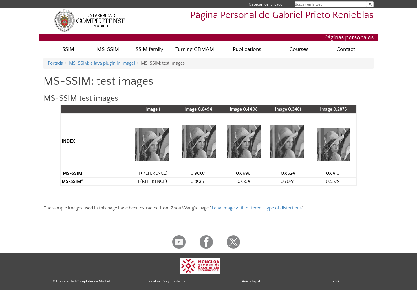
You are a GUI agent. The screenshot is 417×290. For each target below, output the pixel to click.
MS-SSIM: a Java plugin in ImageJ (102, 63)
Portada (55, 63)
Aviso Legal (251, 281)
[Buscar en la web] (370, 4)
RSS (335, 281)
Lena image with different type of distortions (257, 208)
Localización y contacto (166, 281)
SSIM (68, 49)
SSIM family (149, 49)
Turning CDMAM (194, 49)
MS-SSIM (108, 49)
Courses (298, 49)
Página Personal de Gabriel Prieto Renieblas (282, 15)
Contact (345, 49)
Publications (247, 49)
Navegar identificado (265, 4)
